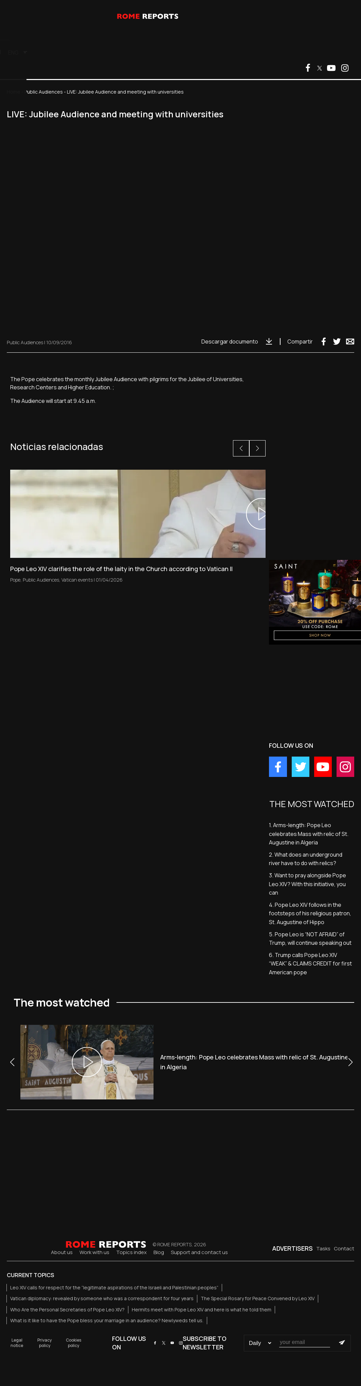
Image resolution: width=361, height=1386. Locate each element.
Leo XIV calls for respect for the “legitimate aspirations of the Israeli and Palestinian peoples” (114, 1287)
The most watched (234, 33)
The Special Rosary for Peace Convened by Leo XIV (257, 1298)
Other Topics (142, 33)
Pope (35, 33)
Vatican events (77, 580)
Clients (247, 52)
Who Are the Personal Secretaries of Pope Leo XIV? (67, 1309)
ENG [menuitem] (275, 52)
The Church (98, 33)
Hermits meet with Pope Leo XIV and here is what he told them (201, 1309)
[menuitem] (278, 52)
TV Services (185, 33)
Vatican (62, 33)
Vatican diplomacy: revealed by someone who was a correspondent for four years (102, 1298)
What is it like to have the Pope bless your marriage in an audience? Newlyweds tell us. (106, 1320)
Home (13, 92)
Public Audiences (43, 92)
